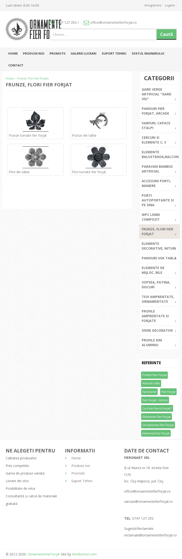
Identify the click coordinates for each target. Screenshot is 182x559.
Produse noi (33, 53)
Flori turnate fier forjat (89, 172)
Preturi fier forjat (154, 375)
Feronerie (149, 392)
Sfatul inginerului (148, 53)
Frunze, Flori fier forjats (33, 78)
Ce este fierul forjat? (157, 408)
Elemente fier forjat (156, 417)
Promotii (57, 53)
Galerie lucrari (83, 53)
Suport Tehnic (114, 53)
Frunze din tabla (84, 135)
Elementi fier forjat (155, 433)
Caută (166, 34)
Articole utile (151, 383)
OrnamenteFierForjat (43, 554)
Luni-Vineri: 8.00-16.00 (22, 5)
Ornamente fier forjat (158, 425)
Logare (170, 5)
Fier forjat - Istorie (155, 400)
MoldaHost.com (84, 554)
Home (13, 53)
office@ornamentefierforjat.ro (110, 22)
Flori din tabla (19, 172)
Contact (15, 65)
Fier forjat (168, 392)
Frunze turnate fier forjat (28, 135)
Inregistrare (153, 5)
